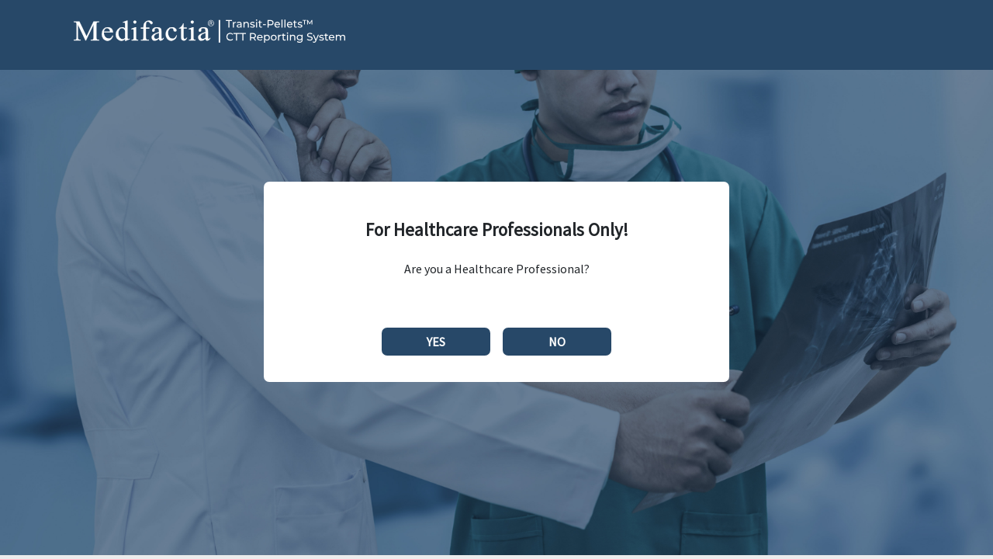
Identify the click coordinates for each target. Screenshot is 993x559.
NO (557, 341)
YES (436, 341)
